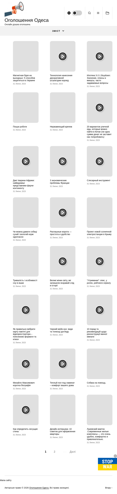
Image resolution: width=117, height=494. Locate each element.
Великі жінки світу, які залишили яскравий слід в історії (62, 283)
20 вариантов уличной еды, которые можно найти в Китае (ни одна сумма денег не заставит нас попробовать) (99, 131)
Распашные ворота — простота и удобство (61, 232)
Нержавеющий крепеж (61, 126)
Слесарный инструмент (98, 180)
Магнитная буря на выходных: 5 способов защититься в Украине (24, 78)
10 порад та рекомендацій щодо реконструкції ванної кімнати (97, 333)
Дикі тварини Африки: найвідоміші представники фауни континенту (23, 184)
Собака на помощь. (96, 383)
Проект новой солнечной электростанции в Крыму (99, 232)
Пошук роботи (20, 126)
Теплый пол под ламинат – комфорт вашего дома (62, 384)
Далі (73, 451)
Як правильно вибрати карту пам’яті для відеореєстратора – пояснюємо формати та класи (24, 334)
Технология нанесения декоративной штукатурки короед (61, 78)
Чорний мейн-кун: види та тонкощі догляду (61, 330)
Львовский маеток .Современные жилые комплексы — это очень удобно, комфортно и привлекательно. (98, 434)
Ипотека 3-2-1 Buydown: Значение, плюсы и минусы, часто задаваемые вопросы (98, 79)
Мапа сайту (5, 480)
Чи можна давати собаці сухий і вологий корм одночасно (25, 234)
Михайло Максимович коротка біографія (24, 384)
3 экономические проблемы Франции (59, 181)
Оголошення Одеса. (39, 488)
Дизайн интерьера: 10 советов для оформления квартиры (62, 431)
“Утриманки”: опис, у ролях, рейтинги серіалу (99, 281)
